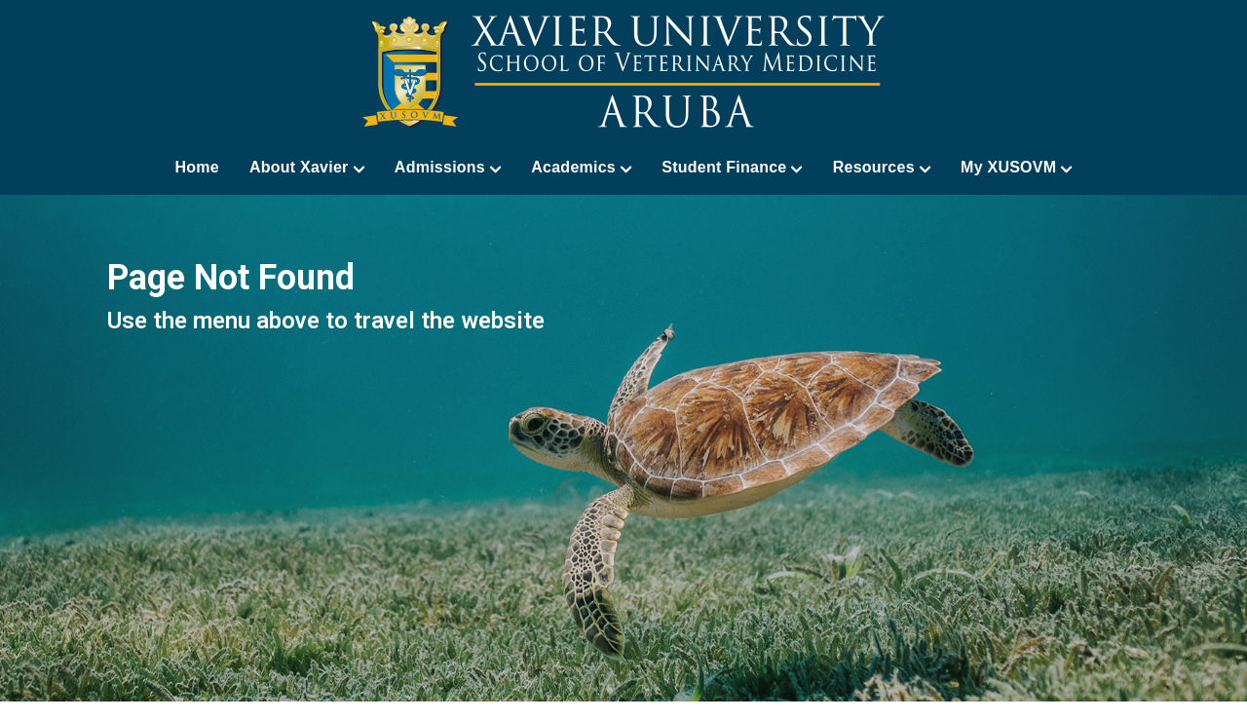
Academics (581, 167)
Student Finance (731, 167)
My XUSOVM (1017, 167)
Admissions (448, 167)
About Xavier (306, 167)
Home (196, 167)
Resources (881, 167)
